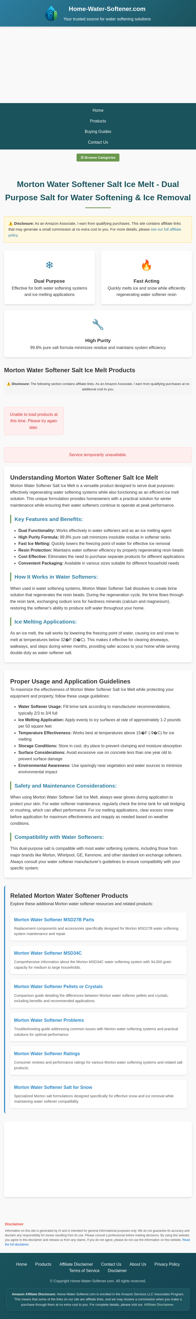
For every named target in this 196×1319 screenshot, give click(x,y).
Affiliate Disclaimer (76, 1264)
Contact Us (98, 142)
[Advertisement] (98, 65)
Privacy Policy (167, 1264)
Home (98, 110)
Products (98, 121)
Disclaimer (117, 1270)
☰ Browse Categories (98, 157)
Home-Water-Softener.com (107, 8)
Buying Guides (98, 131)
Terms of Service (84, 1270)
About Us (137, 1264)
